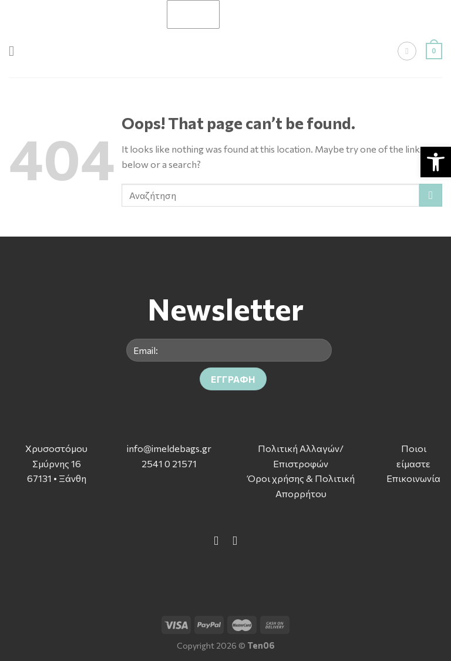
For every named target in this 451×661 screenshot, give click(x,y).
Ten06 (261, 645)
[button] (435, 162)
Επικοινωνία (413, 478)
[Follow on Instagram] (234, 540)
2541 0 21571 (169, 463)
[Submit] (430, 195)
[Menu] (16, 50)
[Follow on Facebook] (216, 540)
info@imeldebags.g (167, 448)
